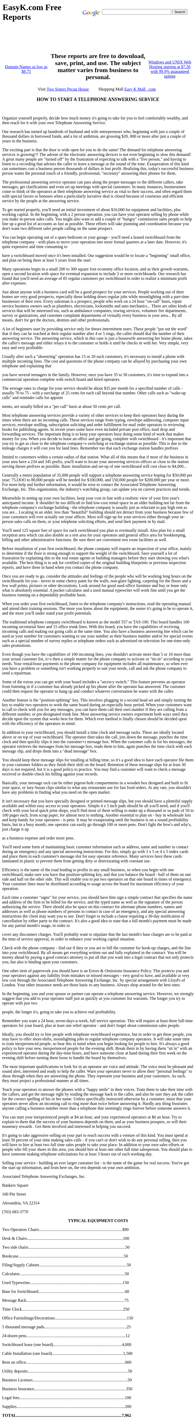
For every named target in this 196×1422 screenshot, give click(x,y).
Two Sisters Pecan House (68, 89)
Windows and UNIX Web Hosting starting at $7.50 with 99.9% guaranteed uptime (169, 69)
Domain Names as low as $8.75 (26, 69)
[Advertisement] (98, 40)
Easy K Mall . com (140, 89)
